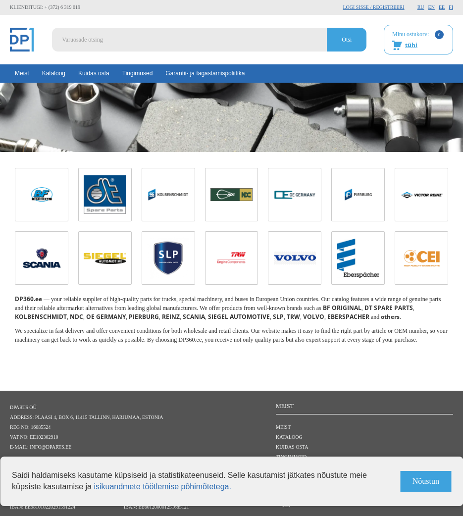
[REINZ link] (421, 194)
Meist (22, 73)
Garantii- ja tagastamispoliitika (205, 73)
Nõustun (425, 481)
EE (442, 7)
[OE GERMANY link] (294, 194)
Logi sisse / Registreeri (373, 7)
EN (431, 7)
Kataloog (53, 73)
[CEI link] (421, 258)
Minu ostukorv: (418, 40)
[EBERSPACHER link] (358, 258)
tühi (411, 45)
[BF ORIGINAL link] (41, 194)
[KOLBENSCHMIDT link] (168, 194)
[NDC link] (231, 194)
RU (420, 7)
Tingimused (137, 73)
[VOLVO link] (294, 258)
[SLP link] (168, 258)
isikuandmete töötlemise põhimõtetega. (162, 486)
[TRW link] (231, 258)
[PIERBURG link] (358, 194)
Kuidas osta (93, 73)
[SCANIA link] (41, 258)
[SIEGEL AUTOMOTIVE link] (105, 258)
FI (451, 7)
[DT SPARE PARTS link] (105, 194)
